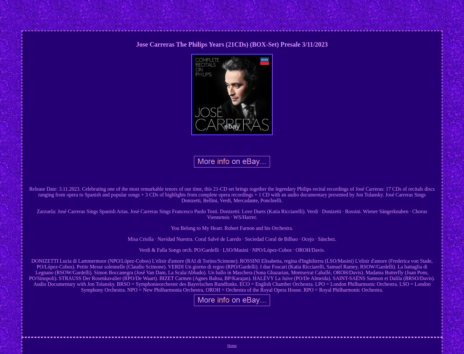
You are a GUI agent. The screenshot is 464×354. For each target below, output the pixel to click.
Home (232, 345)
